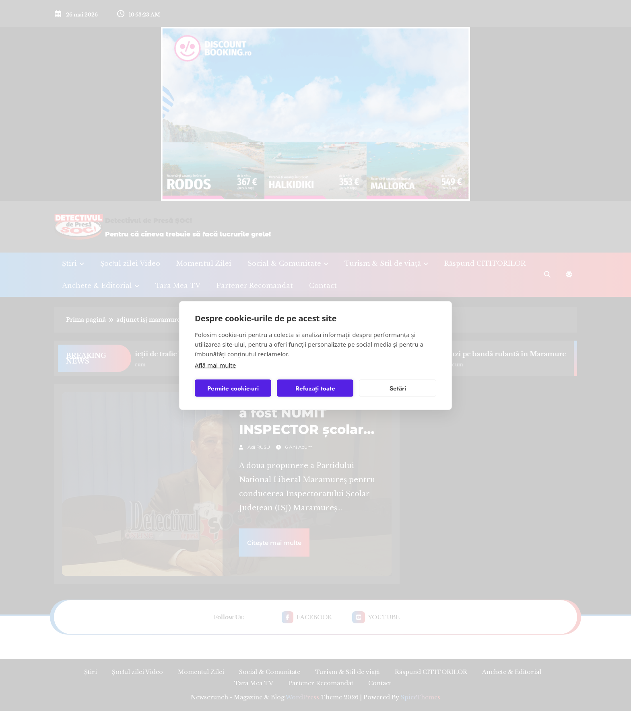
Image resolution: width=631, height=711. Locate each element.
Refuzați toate (315, 388)
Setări (398, 388)
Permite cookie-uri (233, 388)
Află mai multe (215, 365)
